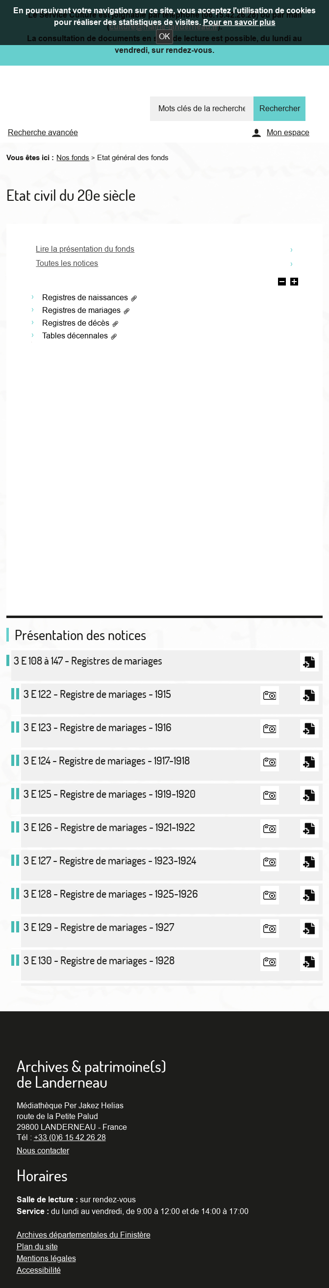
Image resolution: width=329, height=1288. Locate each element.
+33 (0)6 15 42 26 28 (70, 1137)
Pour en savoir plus (239, 22)
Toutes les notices (67, 263)
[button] (164, 36)
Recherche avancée (43, 132)
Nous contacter (43, 1150)
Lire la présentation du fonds (85, 249)
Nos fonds (72, 158)
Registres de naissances (90, 297)
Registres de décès (80, 323)
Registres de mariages (86, 310)
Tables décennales (80, 336)
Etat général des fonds (133, 158)
